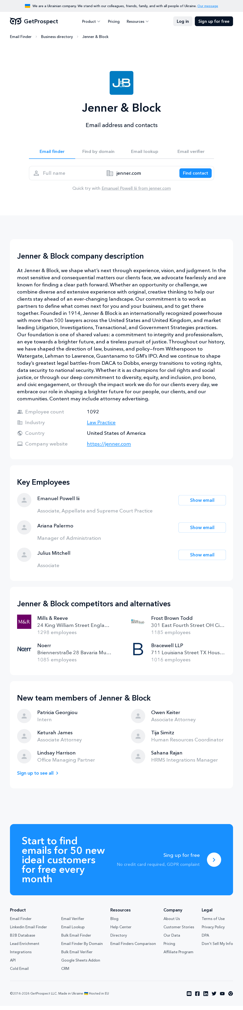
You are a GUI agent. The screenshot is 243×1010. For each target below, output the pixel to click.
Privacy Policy (213, 931)
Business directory (57, 36)
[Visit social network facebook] (197, 997)
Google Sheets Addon (80, 964)
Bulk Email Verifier (77, 955)
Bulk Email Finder (76, 939)
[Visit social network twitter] (214, 997)
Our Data (172, 939)
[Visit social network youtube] (222, 997)
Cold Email (19, 972)
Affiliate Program (178, 955)
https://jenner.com (109, 448)
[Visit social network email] (189, 997)
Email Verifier (72, 922)
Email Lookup (73, 931)
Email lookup (145, 152)
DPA (205, 939)
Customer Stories (179, 931)
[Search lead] (193, 176)
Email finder (52, 152)
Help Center (120, 931)
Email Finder (21, 36)
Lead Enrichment (24, 947)
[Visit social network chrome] (230, 997)
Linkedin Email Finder (28, 931)
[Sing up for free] (214, 864)
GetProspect (34, 21)
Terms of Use (213, 922)
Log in (183, 21)
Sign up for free (213, 21)
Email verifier (191, 152)
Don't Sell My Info (217, 947)
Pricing (114, 21)
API (13, 964)
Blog (114, 922)
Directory (118, 939)
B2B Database (22, 939)
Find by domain (98, 152)
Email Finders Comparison (133, 947)
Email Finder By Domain (82, 947)
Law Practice (101, 426)
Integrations (21, 955)
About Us (172, 922)
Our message (207, 6)
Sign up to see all (37, 777)
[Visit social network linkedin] (205, 997)
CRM (65, 972)
